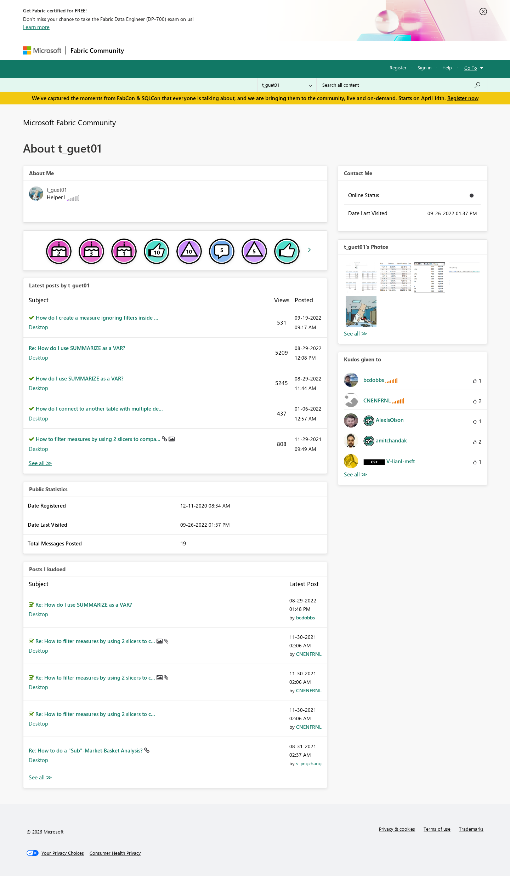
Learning (291, 50)
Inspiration (171, 50)
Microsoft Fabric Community (69, 122)
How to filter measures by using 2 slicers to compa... (99, 438)
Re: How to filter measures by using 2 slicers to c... (96, 641)
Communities (232, 50)
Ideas (200, 50)
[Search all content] (401, 85)
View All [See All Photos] (355, 334)
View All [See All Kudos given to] (355, 474)
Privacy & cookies (397, 829)
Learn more (36, 26)
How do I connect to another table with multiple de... (99, 408)
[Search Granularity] (287, 85)
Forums (140, 50)
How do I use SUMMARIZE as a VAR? (80, 378)
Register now (462, 98)
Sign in (424, 67)
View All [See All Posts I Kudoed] (40, 777)
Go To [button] (470, 68)
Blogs (263, 50)
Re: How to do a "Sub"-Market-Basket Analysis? (86, 750)
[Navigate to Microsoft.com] (42, 50)
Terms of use (437, 829)
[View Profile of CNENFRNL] (309, 654)
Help (447, 67)
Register (398, 67)
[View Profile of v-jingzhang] (309, 763)
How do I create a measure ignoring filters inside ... (97, 317)
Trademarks (471, 829)
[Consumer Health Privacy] (115, 853)
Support (320, 50)
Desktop (38, 327)
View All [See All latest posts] (40, 463)
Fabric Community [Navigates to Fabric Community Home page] (97, 50)
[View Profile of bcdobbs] (305, 617)
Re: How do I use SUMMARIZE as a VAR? (77, 347)
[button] (361, 277)
